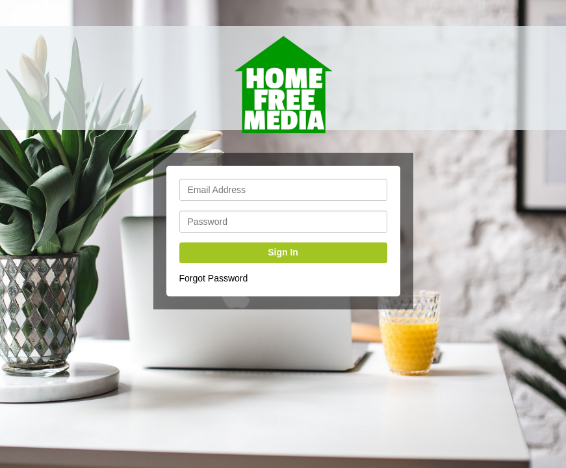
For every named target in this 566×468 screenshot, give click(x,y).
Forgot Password (213, 278)
